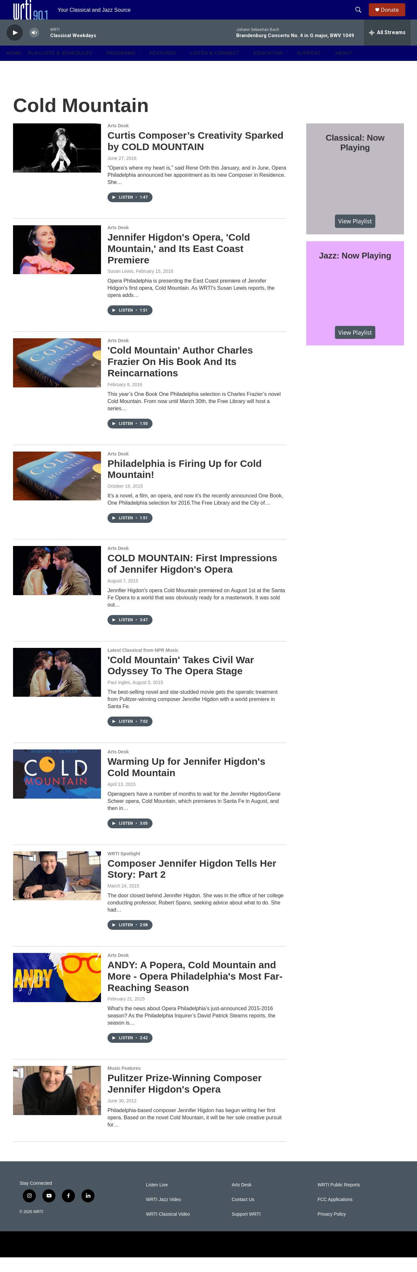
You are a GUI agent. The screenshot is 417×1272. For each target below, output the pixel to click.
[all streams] (387, 47)
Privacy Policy (332, 1228)
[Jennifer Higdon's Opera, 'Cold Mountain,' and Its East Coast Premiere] (57, 264)
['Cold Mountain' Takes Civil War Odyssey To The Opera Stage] (57, 687)
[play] (14, 47)
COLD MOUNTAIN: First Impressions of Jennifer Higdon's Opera (192, 578)
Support (309, 67)
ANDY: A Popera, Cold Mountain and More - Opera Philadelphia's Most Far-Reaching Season (195, 991)
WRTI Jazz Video (163, 1214)
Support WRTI (246, 1228)
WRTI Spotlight (124, 868)
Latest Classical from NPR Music (143, 664)
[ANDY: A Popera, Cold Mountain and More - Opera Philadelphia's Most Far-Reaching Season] (57, 992)
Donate (394, 17)
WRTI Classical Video (168, 1228)
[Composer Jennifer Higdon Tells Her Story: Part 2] (57, 890)
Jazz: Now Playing (355, 270)
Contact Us (243, 1214)
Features (163, 67)
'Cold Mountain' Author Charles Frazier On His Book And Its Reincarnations (180, 376)
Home (14, 67)
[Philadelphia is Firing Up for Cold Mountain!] (57, 490)
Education (268, 67)
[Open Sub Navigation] (97, 67)
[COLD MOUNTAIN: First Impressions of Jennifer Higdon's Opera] (57, 585)
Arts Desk (118, 140)
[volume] (34, 47)
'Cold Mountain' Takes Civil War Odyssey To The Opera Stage (181, 680)
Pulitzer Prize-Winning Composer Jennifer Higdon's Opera (185, 1098)
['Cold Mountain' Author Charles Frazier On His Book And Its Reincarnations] (57, 377)
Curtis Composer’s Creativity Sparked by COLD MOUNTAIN (195, 156)
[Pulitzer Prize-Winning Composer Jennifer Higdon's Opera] (57, 1105)
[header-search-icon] (361, 17)
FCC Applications (335, 1214)
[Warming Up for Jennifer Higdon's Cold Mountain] (57, 788)
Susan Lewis (120, 285)
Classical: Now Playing (355, 157)
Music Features (124, 1082)
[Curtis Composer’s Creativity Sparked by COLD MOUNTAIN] (57, 162)
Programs (121, 67)
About (343, 67)
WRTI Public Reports (339, 1199)
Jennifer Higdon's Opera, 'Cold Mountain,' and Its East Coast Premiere (179, 263)
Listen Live (157, 1199)
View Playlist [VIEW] (355, 236)
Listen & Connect (214, 67)
